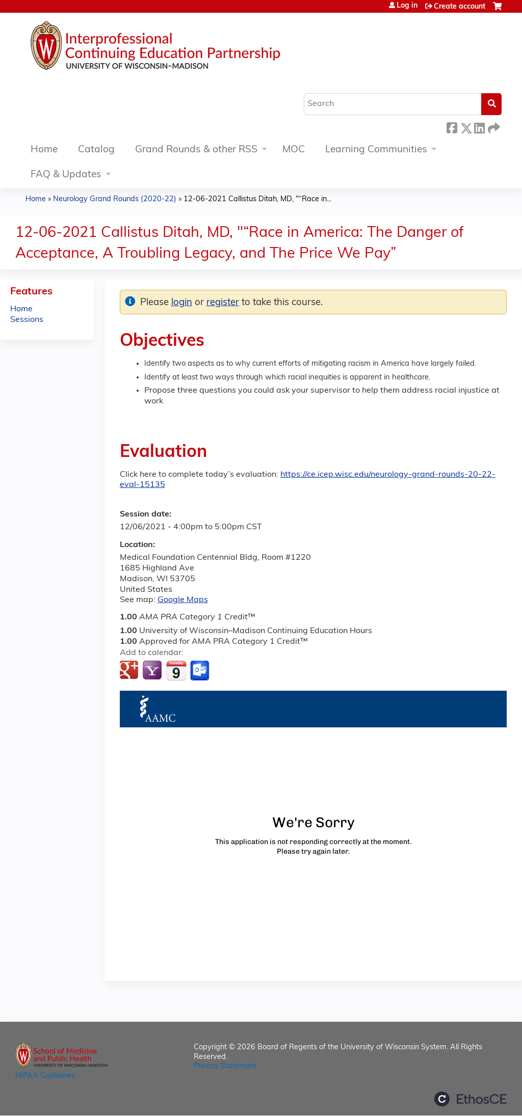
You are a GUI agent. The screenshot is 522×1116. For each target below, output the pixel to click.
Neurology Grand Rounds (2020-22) (114, 199)
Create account (459, 7)
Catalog (96, 150)
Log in (407, 6)
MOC (293, 150)
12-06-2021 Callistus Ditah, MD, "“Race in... (257, 199)
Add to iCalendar (176, 670)
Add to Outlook (200, 671)
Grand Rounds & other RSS (196, 150)
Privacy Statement (225, 1066)
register (222, 303)
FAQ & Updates (66, 175)
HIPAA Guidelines (45, 1076)
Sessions (26, 320)
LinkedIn (479, 126)
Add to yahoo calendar (153, 671)
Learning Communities (376, 150)
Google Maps (183, 600)
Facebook (452, 126)
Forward (493, 126)
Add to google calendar (130, 671)
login (181, 303)
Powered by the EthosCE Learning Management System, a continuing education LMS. (470, 1099)
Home (44, 150)
